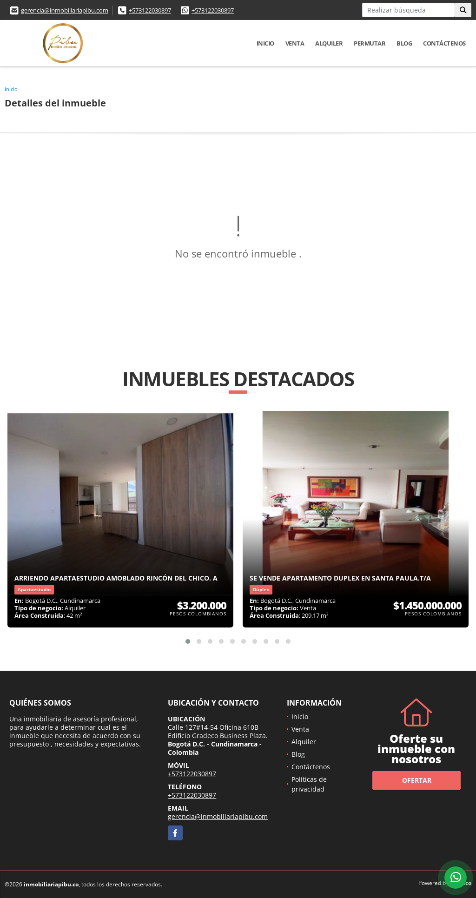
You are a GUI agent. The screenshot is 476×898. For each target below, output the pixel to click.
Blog (404, 43)
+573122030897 (150, 10)
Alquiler (329, 43)
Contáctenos (444, 43)
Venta (294, 43)
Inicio (265, 43)
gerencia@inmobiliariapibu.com (64, 10)
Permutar (369, 43)
